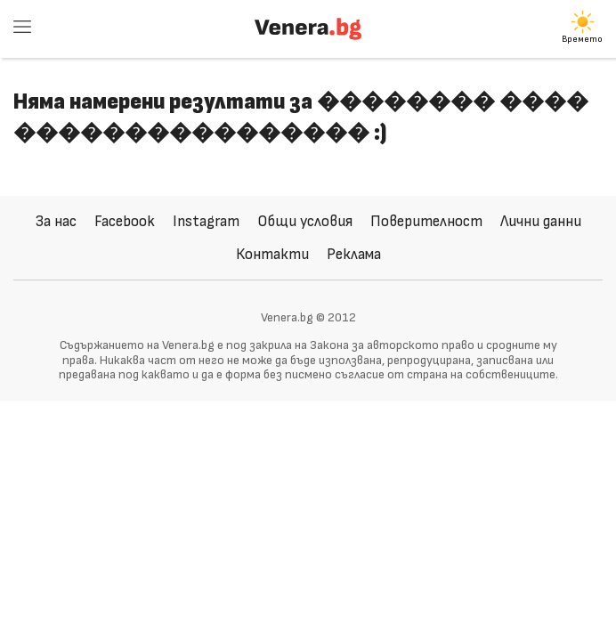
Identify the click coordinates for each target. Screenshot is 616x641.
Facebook (124, 221)
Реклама (354, 254)
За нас (56, 221)
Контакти (272, 254)
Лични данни (540, 221)
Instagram (206, 221)
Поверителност (426, 221)
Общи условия (305, 221)
